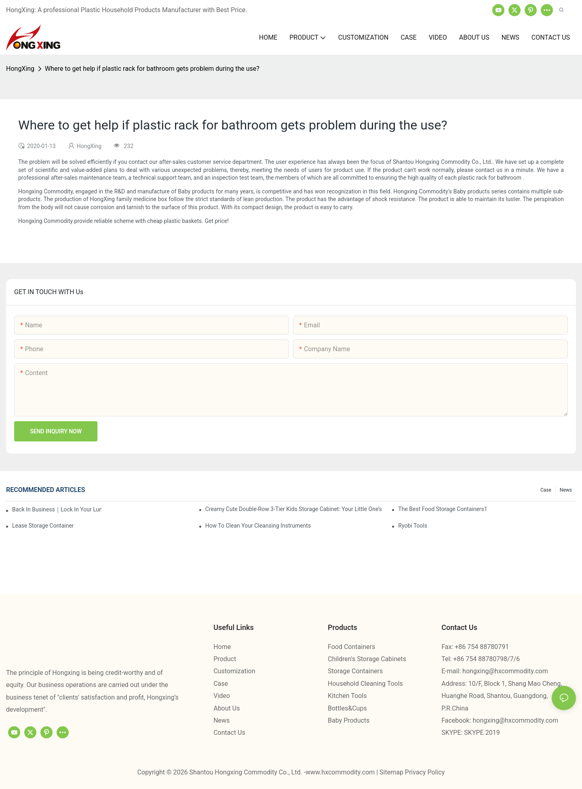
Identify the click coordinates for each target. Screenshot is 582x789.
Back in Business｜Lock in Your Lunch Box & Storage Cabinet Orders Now (56, 509)
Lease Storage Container (43, 525)
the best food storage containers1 (442, 509)
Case (545, 490)
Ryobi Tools (412, 525)
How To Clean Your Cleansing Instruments (258, 525)
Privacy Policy (425, 772)
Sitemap (392, 772)
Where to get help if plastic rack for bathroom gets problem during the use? (152, 68)
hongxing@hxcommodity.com (505, 671)
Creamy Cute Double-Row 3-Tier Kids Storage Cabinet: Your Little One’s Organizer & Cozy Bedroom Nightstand (294, 509)
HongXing (20, 68)
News (566, 490)
